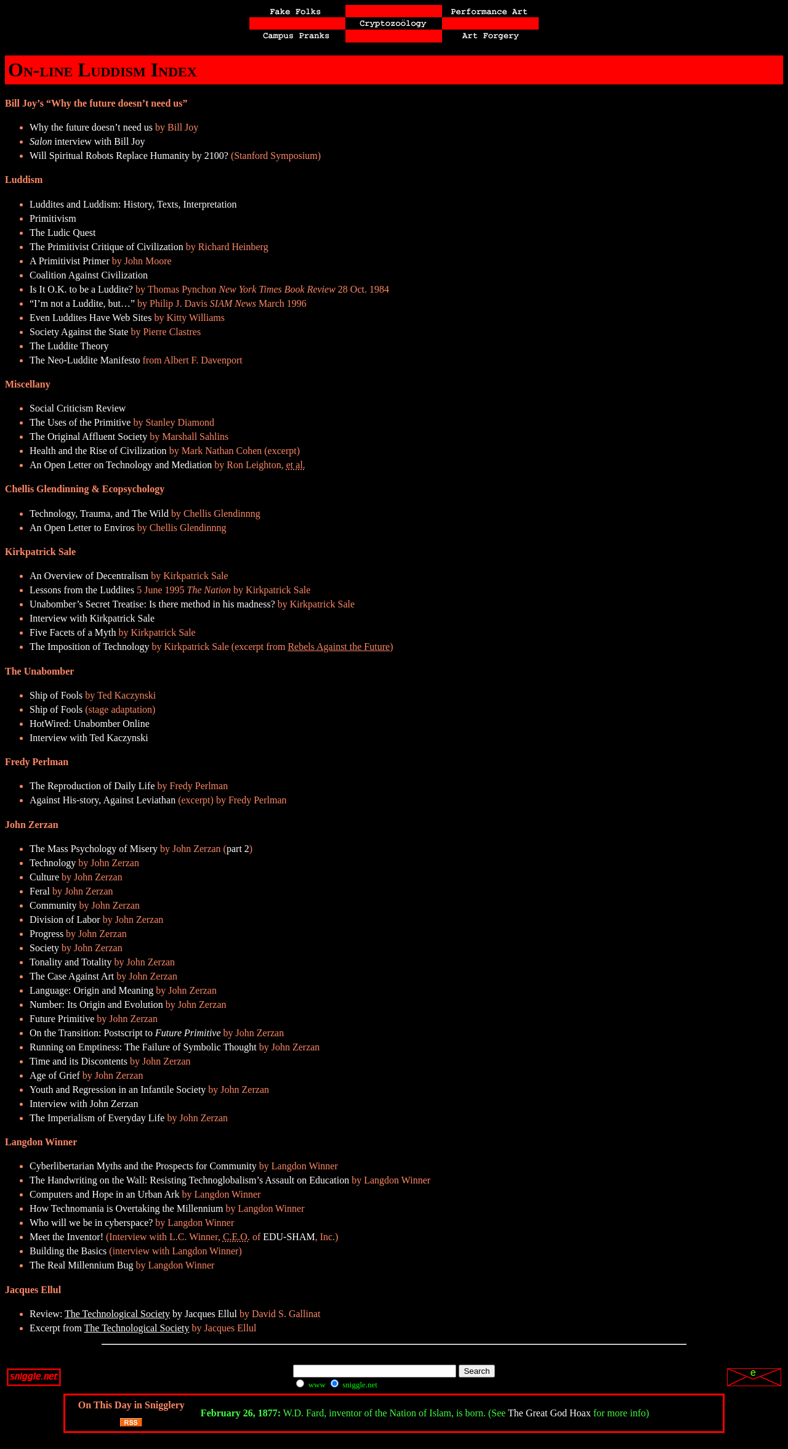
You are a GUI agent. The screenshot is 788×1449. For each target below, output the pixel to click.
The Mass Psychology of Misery (94, 848)
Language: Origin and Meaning (91, 990)
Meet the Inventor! (66, 1237)
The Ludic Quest (63, 232)
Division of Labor (65, 919)
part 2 (238, 848)
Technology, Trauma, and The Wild (99, 513)
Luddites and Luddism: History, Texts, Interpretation (133, 204)
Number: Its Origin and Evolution (96, 1004)
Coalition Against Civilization (89, 275)
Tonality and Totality (70, 962)
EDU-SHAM (289, 1237)
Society (44, 948)
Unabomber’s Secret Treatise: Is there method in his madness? (152, 604)
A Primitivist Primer (70, 261)
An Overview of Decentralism (89, 575)
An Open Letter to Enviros (82, 527)
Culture (44, 877)
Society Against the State (79, 332)
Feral (40, 891)
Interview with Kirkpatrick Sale (92, 618)
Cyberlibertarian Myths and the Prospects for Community (143, 1166)
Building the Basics (68, 1251)
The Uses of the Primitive (80, 422)
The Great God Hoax (549, 1413)
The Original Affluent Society (88, 436)
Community (53, 905)
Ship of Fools (56, 695)
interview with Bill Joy (87, 141)
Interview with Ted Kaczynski (89, 738)
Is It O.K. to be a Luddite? (81, 289)
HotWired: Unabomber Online (90, 723)
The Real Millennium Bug (81, 1265)
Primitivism (53, 218)
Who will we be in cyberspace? (91, 1222)
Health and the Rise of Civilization (98, 450)
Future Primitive (62, 1018)
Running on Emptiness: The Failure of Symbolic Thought (143, 1047)
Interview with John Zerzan (84, 1103)
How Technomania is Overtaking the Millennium (126, 1208)
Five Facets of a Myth (73, 632)
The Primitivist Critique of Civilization (106, 247)
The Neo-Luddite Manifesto (85, 360)
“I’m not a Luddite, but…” (82, 303)
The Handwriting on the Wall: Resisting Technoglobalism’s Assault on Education (189, 1180)
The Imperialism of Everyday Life (97, 1118)
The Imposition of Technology (90, 646)
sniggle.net (354, 1384)
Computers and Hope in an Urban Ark (105, 1194)
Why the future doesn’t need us (91, 127)
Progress (46, 933)
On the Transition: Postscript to (125, 1033)
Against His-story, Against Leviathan (102, 800)
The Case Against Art (72, 976)
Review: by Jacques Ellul (133, 1314)
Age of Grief (55, 1075)
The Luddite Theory (69, 346)
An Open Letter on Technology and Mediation (121, 465)
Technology (53, 863)
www (310, 1384)
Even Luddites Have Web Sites (90, 317)
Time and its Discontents (78, 1061)
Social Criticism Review (78, 408)
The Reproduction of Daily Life (92, 786)
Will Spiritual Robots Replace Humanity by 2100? (129, 155)
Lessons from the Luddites (82, 590)
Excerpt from (110, 1328)
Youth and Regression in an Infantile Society (118, 1089)
